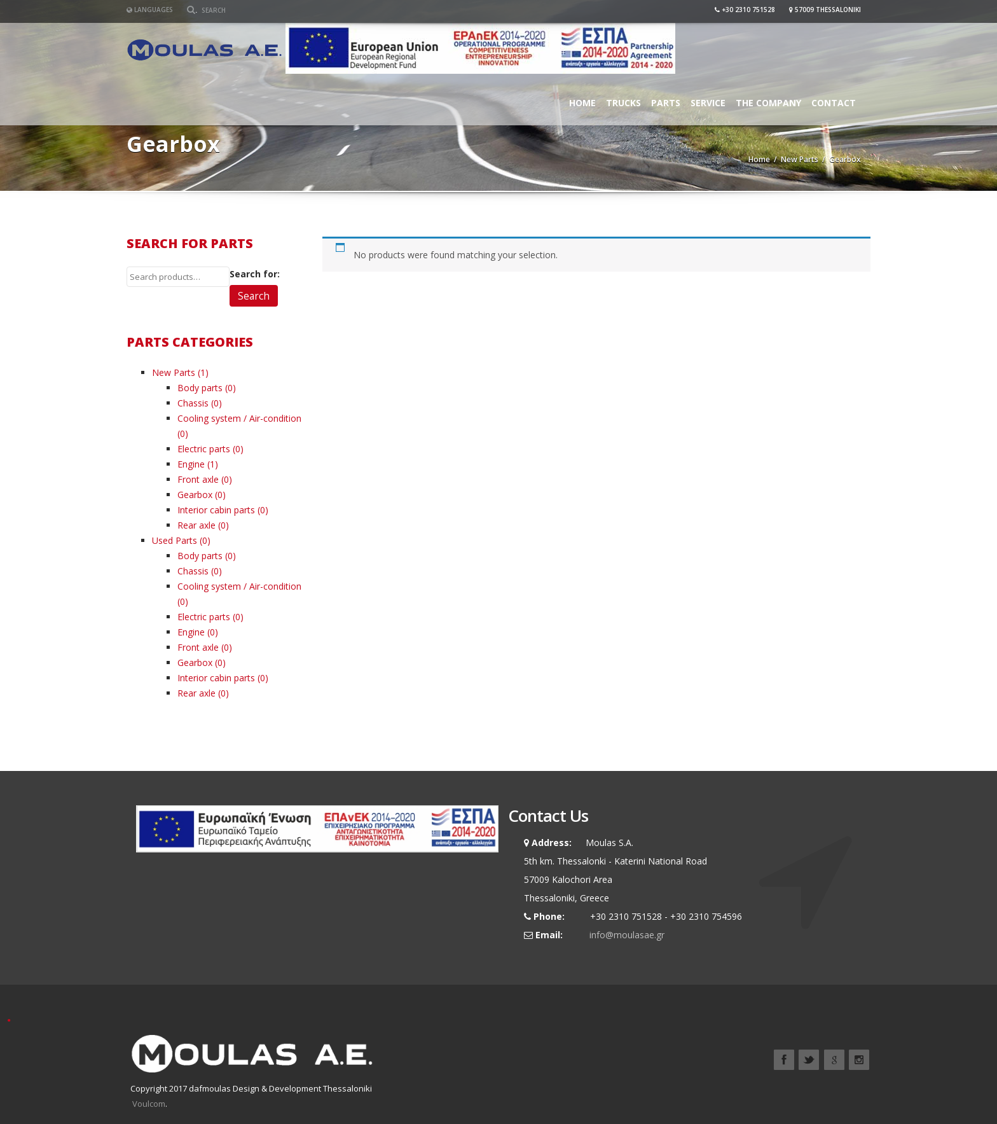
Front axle (198, 479)
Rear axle (196, 525)
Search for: (255, 274)
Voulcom (148, 1103)
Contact (833, 103)
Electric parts (203, 449)
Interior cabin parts (216, 510)
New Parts (799, 159)
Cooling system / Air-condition (239, 418)
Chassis (193, 403)
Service (708, 103)
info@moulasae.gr (626, 935)
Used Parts (174, 540)
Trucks (623, 103)
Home (582, 103)
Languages (150, 9)
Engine (191, 464)
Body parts (200, 388)
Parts (665, 103)
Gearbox (194, 495)
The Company (768, 103)
